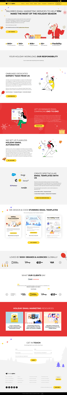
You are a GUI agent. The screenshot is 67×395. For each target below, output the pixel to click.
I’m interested (11, 96)
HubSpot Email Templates (32, 380)
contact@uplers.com (9, 382)
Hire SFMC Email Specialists (45, 382)
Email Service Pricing (20, 380)
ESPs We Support (20, 378)
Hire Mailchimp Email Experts (45, 380)
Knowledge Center (51, 3)
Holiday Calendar (20, 382)
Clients (39, 3)
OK (42, 393)
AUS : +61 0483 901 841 (9, 380)
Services (27, 3)
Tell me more (11, 160)
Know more (39, 125)
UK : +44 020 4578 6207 (10, 378)
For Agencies (44, 3)
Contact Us (58, 377)
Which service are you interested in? (40, 352)
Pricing (31, 3)
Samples (35, 3)
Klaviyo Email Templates (32, 378)
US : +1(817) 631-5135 (9, 376)
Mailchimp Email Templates (33, 376)
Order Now (58, 3)
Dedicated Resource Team (44, 376)
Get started (12, 31)
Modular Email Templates (32, 382)
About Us (22, 3)
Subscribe (57, 387)
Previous (7, 262)
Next (60, 262)
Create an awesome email (42, 197)
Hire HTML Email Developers (45, 378)
